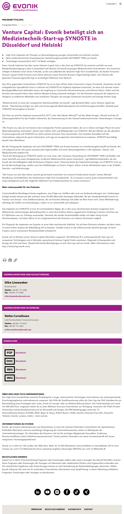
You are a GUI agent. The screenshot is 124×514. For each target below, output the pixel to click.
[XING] (86, 492)
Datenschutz (74, 509)
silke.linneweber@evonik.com (17, 296)
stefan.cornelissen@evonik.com (18, 330)
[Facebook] (67, 492)
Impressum (36, 509)
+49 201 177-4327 (19, 323)
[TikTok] (76, 492)
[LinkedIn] (37, 492)
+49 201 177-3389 (19, 290)
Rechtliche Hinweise (55, 509)
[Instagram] (57, 492)
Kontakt (88, 509)
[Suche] (120, 3)
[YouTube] (47, 492)
